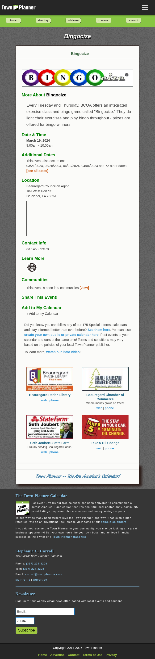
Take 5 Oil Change (105, 443)
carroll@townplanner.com (43, 574)
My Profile (23, 579)
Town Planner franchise (69, 536)
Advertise (40, 579)
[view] (84, 288)
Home (42, 655)
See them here (99, 330)
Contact (74, 655)
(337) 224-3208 (36, 563)
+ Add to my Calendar (42, 314)
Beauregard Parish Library (50, 395)
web (44, 400)
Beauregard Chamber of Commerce (105, 397)
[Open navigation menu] (145, 7)
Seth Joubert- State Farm (49, 443)
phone (54, 400)
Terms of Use (92, 655)
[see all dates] (37, 171)
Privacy (111, 655)
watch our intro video (63, 352)
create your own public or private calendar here (61, 335)
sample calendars (113, 521)
